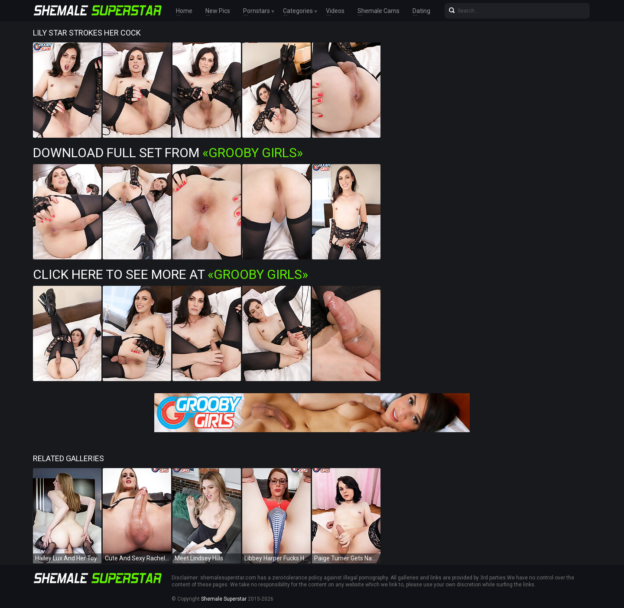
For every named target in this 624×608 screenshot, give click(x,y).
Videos (335, 10)
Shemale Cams (379, 10)
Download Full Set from (168, 152)
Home (184, 10)
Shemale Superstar (224, 599)
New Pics (217, 10)
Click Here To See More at (170, 274)
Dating (421, 10)
